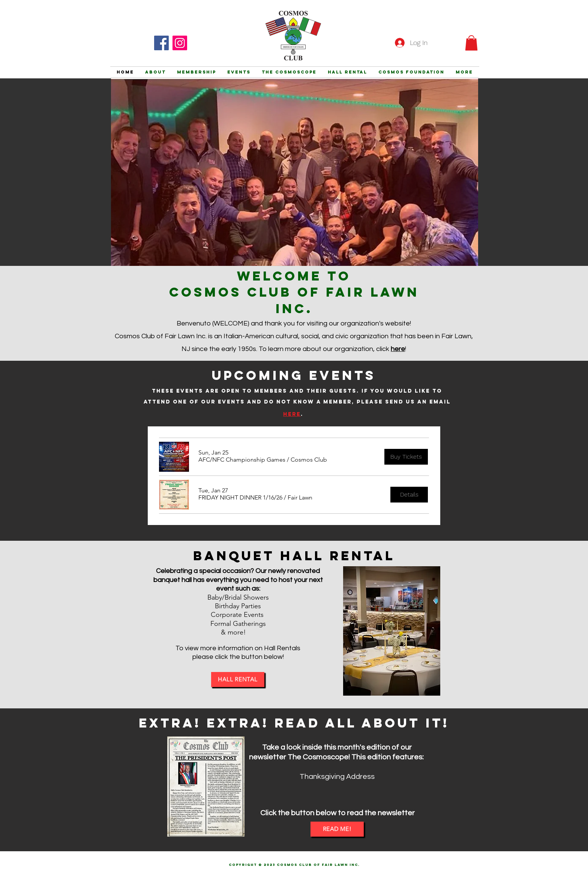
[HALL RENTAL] (237, 679)
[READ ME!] (337, 829)
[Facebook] (161, 43)
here (398, 348)
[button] (471, 43)
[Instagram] (179, 43)
